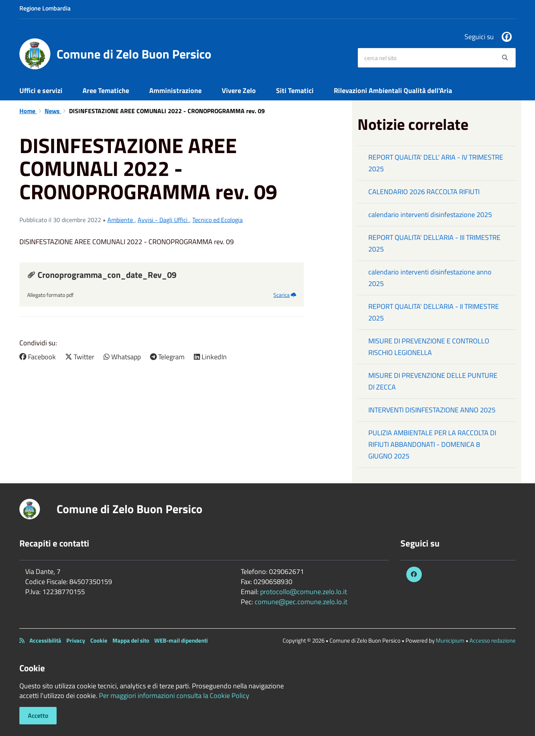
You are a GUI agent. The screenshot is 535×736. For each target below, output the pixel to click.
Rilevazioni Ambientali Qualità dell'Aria (393, 90)
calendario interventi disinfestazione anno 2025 (430, 278)
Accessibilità (45, 640)
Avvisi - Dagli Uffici (163, 219)
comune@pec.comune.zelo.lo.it (301, 601)
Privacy (75, 640)
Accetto (38, 715)
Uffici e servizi (40, 90)
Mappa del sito (130, 640)
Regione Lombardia (45, 8)
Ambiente (121, 219)
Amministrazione (175, 90)
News (53, 110)
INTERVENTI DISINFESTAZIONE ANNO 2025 (431, 410)
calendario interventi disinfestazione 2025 (430, 214)
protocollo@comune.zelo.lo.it (303, 591)
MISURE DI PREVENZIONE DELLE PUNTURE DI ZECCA (432, 381)
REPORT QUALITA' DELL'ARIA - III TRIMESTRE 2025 (434, 243)
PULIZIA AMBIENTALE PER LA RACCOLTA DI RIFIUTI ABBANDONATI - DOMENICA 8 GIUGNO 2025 (432, 444)
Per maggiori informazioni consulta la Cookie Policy (174, 695)
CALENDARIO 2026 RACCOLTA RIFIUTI (424, 191)
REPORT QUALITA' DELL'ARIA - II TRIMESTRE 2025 (433, 312)
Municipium (450, 640)
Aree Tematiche (106, 90)
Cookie (98, 640)
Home (28, 110)
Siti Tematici (295, 90)
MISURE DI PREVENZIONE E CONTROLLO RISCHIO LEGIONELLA (428, 347)
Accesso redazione (492, 640)
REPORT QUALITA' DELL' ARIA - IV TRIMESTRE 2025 (435, 163)
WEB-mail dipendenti (181, 640)
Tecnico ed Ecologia (217, 219)
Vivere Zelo (239, 90)
